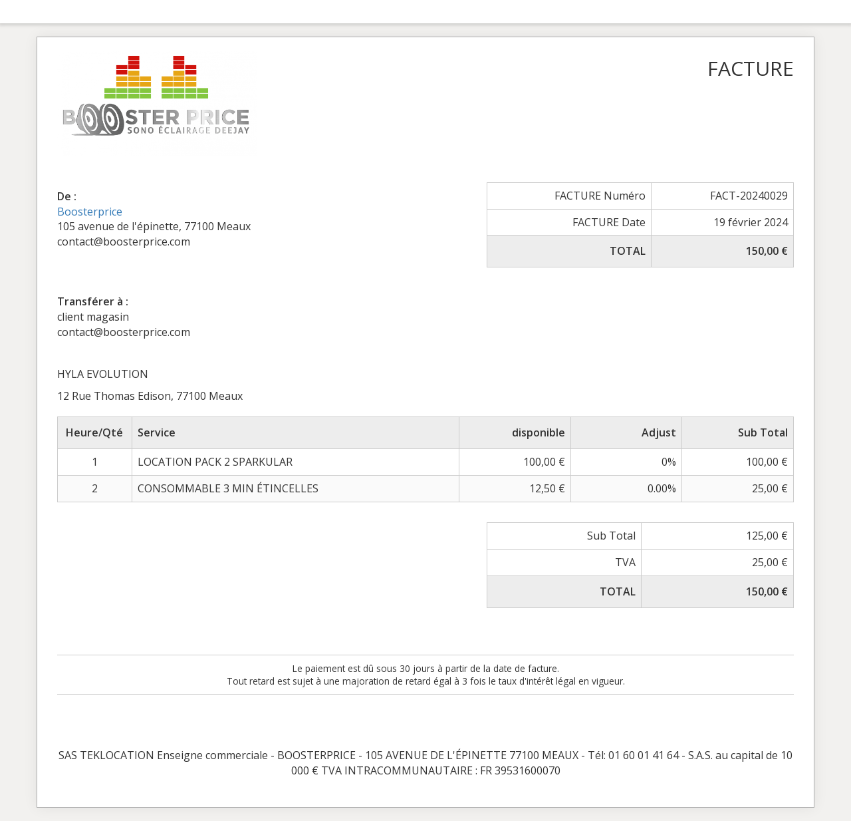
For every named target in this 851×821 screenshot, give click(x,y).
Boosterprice (89, 211)
